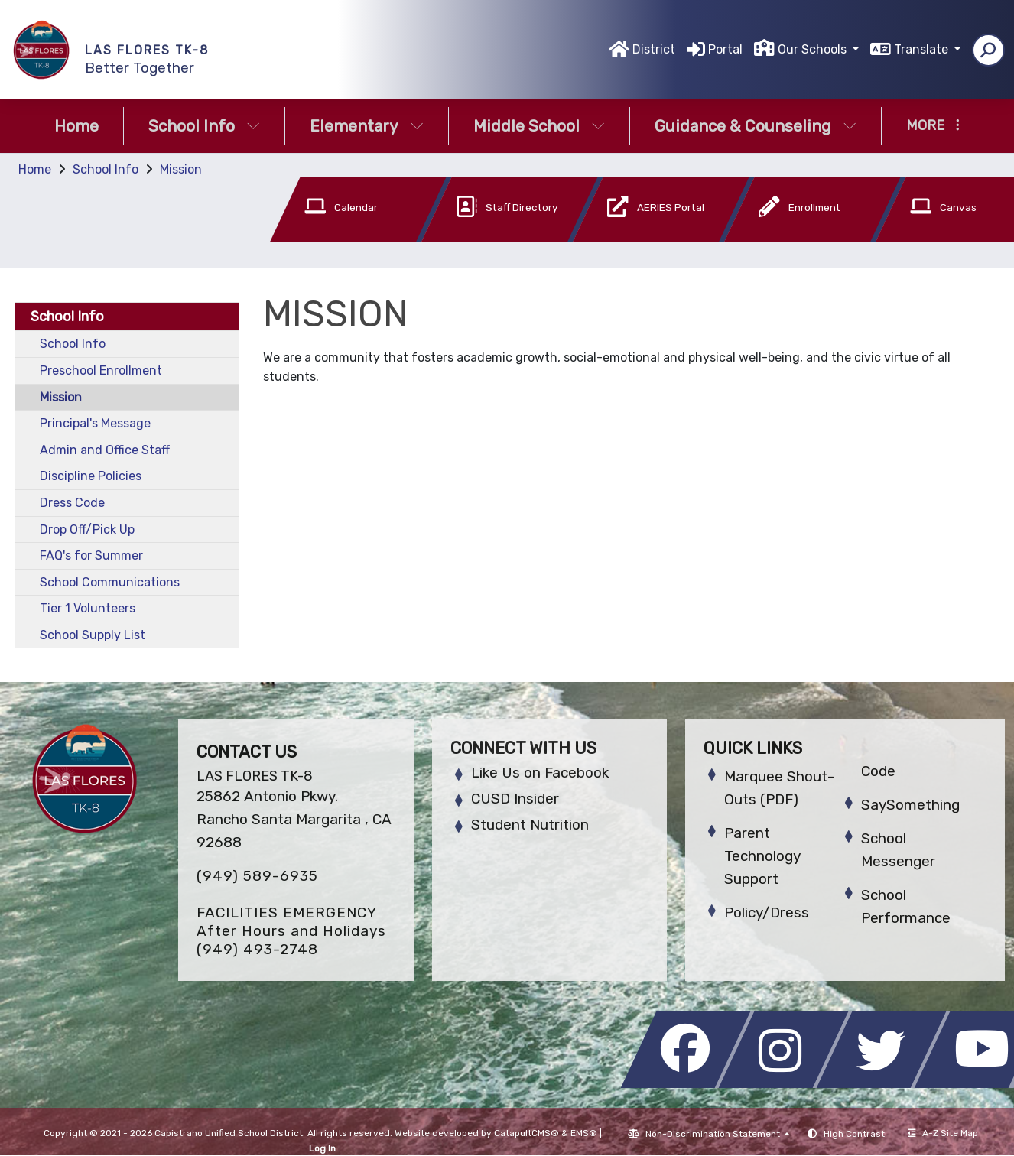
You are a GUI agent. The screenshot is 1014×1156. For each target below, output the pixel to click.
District (653, 49)
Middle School (539, 125)
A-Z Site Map (943, 1133)
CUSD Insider (515, 798)
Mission (181, 169)
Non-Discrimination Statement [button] (713, 1133)
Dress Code (72, 502)
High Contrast (854, 1133)
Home (76, 125)
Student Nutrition (530, 824)
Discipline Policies (90, 476)
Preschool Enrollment (101, 370)
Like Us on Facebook (540, 772)
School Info (204, 125)
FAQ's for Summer (91, 555)
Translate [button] (922, 49)
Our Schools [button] (814, 49)
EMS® (583, 1133)
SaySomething (910, 804)
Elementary (367, 125)
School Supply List (92, 635)
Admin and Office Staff (105, 450)
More (933, 125)
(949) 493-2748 (257, 949)
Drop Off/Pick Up (87, 529)
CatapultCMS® (526, 1133)
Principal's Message (95, 423)
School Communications (110, 582)
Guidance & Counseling (755, 125)
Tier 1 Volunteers (87, 608)
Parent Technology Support (762, 856)
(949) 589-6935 (257, 876)
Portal (725, 49)
